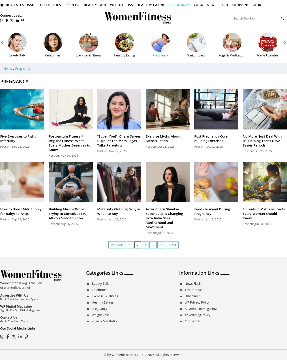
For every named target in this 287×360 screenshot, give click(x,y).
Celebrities (50, 5)
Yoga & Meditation (105, 321)
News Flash (217, 5)
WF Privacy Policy (197, 302)
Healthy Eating (151, 5)
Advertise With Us (14, 295)
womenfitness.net (17, 287)
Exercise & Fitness (105, 296)
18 (161, 245)
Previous (117, 245)
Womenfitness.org (124, 355)
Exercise (72, 5)
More (258, 5)
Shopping (241, 5)
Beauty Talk (95, 5)
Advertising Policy (197, 315)
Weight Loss (121, 5)
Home (8, 68)
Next (172, 245)
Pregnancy (179, 5)
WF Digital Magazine (16, 306)
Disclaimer (192, 296)
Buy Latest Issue (21, 5)
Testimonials (194, 290)
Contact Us (8, 317)
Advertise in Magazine (201, 308)
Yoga (198, 5)
